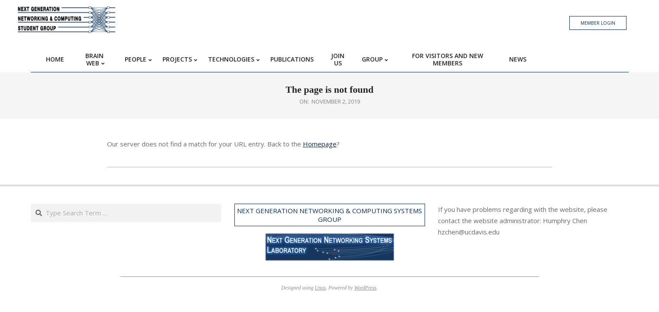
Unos (320, 288)
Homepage (320, 144)
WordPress (365, 288)
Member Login (598, 23)
